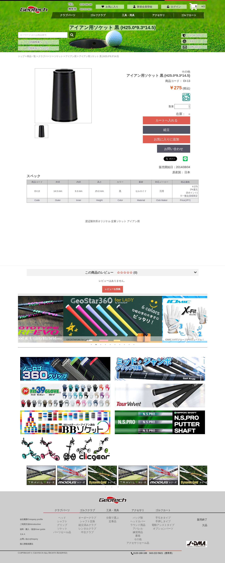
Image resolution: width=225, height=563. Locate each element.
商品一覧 (31, 54)
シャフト (62, 519)
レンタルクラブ (87, 527)
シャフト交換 (87, 519)
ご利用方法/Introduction (30, 523)
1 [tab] (91, 343)
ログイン (174, 6)
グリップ (62, 523)
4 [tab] (105, 343)
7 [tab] (119, 343)
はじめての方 (192, 34)
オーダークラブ (87, 516)
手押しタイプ (163, 519)
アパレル (138, 527)
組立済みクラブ (87, 523)
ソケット (62, 527)
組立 (166, 128)
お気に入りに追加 (166, 137)
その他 (186, 70)
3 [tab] (100, 343)
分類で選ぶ (112, 516)
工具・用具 (128, 13)
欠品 (204, 523)
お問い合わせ (192, 45)
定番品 (112, 519)
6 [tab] (115, 343)
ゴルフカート (188, 13)
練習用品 (138, 530)
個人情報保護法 (26, 542)
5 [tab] (110, 343)
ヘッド (62, 516)
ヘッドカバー (137, 519)
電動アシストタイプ (163, 523)
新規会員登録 (142, 6)
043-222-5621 (86, 8)
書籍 (137, 534)
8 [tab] (124, 343)
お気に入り (110, 6)
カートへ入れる (166, 119)
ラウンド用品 (137, 523)
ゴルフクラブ (97, 13)
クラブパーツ (67, 13)
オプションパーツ (163, 527)
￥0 (198, 6)
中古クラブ (87, 530)
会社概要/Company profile (31, 518)
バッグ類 (138, 516)
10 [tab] (133, 343)
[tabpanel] (112, 317)
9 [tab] (129, 343)
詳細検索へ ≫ (38, 40)
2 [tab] (96, 343)
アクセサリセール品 (137, 541)
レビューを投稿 (112, 287)
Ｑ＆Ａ (189, 39)
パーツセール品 (62, 530)
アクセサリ (158, 13)
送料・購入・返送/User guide (32, 528)
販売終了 (202, 518)
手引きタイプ (163, 516)
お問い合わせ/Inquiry (29, 537)
